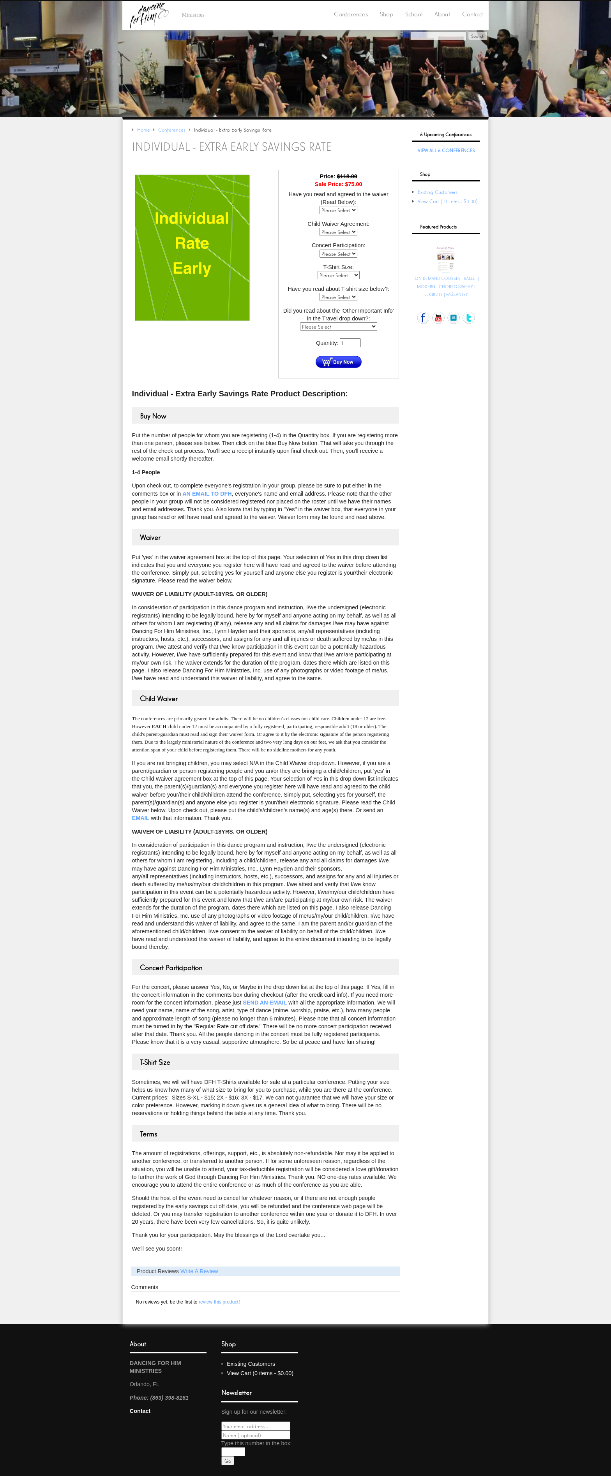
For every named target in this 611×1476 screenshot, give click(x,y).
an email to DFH (207, 493)
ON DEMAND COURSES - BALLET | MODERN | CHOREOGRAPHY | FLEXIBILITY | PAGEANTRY (447, 285)
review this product (218, 1301)
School (414, 13)
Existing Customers (437, 191)
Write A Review (199, 1271)
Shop (386, 13)
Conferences (351, 13)
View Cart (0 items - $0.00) (448, 201)
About (442, 13)
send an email (265, 1002)
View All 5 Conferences (446, 150)
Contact (472, 13)
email (141, 818)
